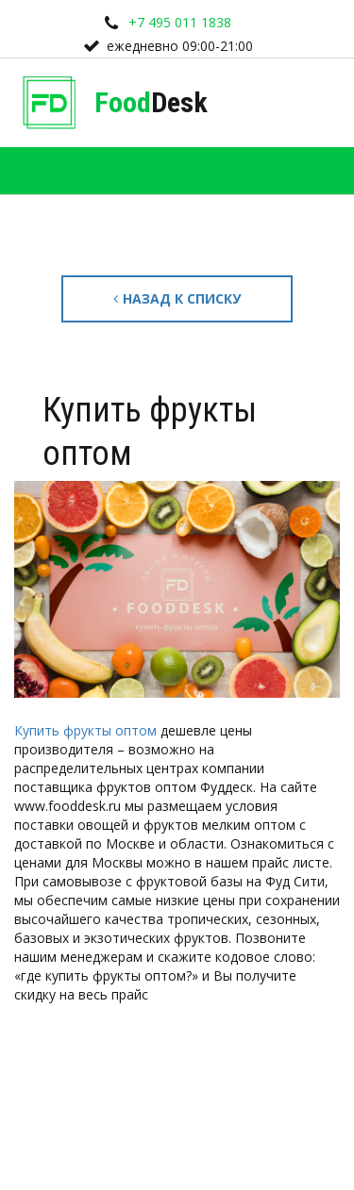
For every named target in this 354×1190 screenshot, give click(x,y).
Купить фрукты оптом (85, 730)
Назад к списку (177, 298)
